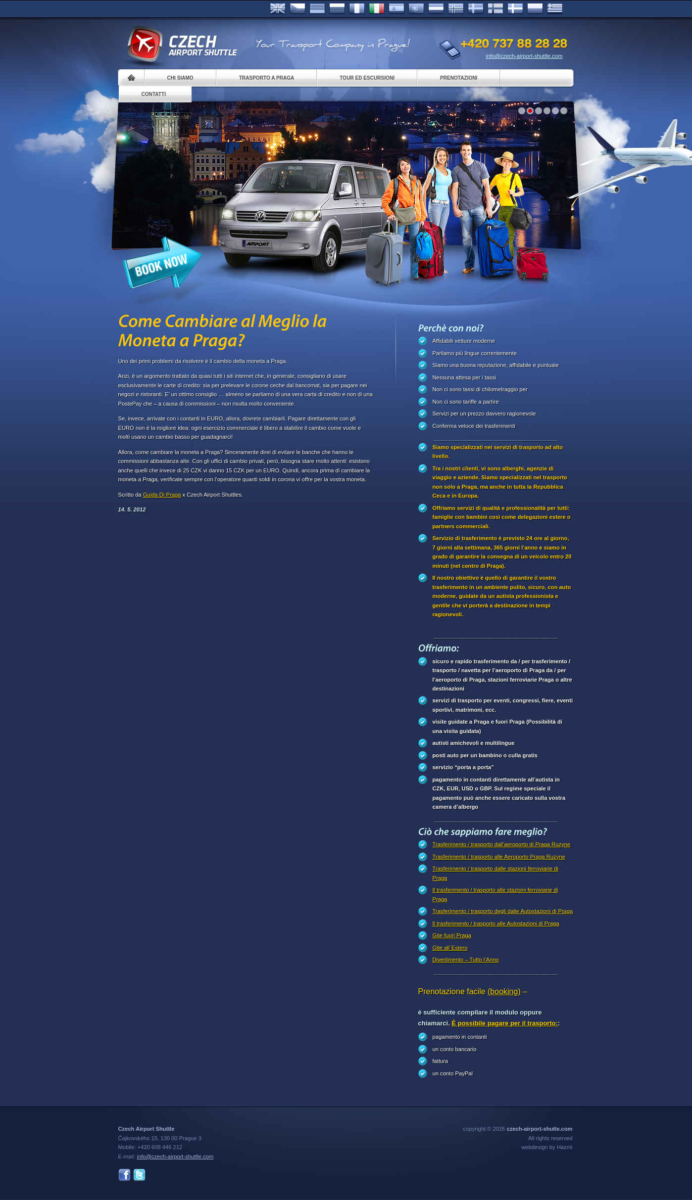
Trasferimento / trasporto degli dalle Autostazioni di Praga (503, 911)
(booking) (504, 991)
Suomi (495, 8)
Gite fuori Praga (452, 935)
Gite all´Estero (450, 948)
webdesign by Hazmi (546, 1147)
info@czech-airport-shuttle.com (524, 56)
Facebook (124, 1175)
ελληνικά (555, 8)
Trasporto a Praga (267, 78)
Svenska (476, 8)
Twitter (139, 1175)
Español (396, 8)
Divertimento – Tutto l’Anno (466, 960)
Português (416, 8)
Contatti (154, 94)
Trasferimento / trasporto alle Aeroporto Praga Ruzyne (499, 857)
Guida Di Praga (162, 495)
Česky (297, 8)
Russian (337, 8)
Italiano (377, 8)
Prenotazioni (458, 78)
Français (357, 8)
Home (131, 78)
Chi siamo (180, 78)
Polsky (535, 8)
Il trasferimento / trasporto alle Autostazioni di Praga (496, 923)
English (278, 8)
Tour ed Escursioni (367, 78)
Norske (456, 8)
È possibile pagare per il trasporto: (504, 1023)
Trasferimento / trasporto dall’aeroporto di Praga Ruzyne (502, 844)
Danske (515, 8)
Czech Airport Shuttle (181, 44)
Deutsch (317, 8)
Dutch (436, 8)
